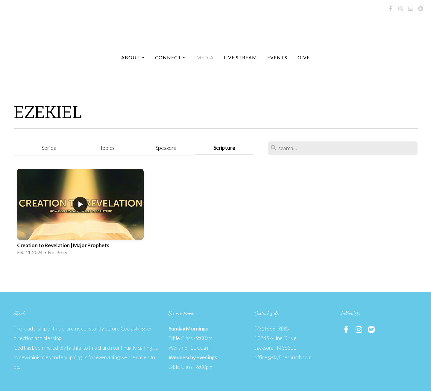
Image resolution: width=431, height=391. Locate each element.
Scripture (224, 147)
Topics (107, 147)
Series (49, 147)
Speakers (166, 147)
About (133, 57)
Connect (170, 57)
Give (304, 57)
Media (205, 57)
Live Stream (240, 57)
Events (277, 57)
